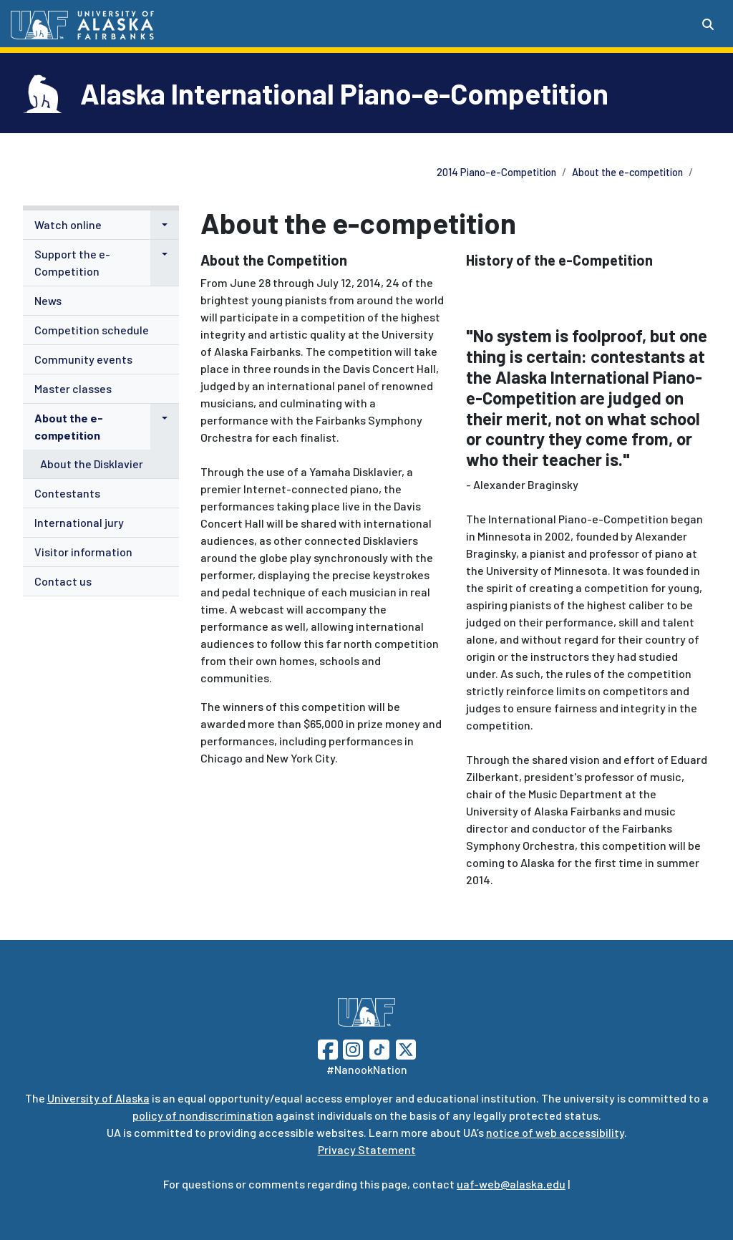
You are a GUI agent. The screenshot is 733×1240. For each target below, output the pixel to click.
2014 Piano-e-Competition (496, 172)
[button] (164, 224)
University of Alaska (98, 1098)
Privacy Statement (367, 1149)
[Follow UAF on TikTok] (379, 1048)
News (48, 300)
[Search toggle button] (708, 24)
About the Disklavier (91, 463)
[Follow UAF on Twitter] (406, 1048)
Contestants (67, 493)
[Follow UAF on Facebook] (328, 1048)
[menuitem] (101, 225)
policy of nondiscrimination (202, 1115)
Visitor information (83, 551)
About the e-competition (627, 172)
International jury (79, 522)
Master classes (73, 388)
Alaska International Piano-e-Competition (344, 93)
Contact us (63, 581)
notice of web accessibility (555, 1132)
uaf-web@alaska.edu (511, 1184)
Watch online (68, 224)
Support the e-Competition (72, 262)
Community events (83, 359)
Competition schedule (91, 329)
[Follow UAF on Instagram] (351, 1048)
